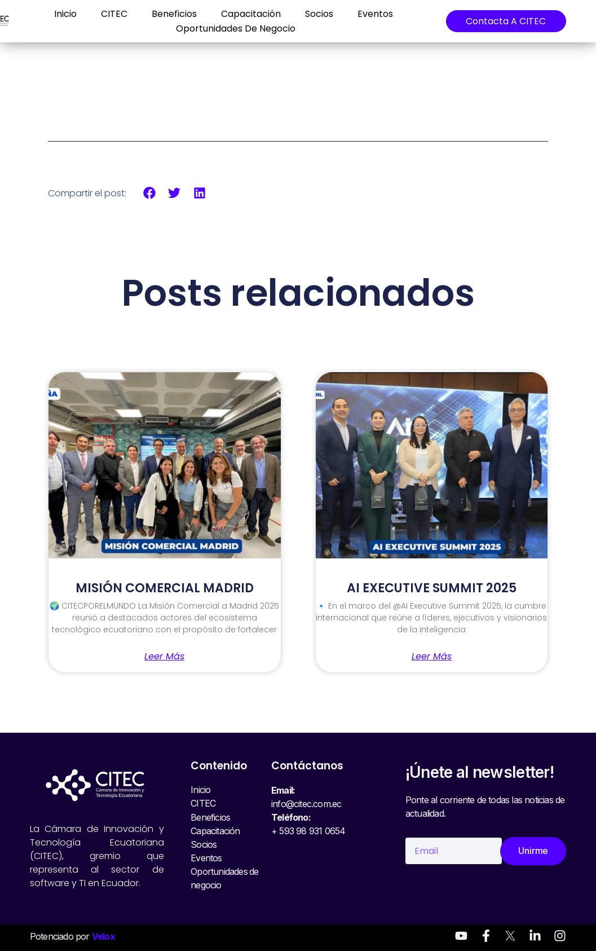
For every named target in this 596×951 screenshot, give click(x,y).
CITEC (113, 13)
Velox (103, 936)
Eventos (374, 13)
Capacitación (250, 13)
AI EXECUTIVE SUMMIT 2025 (431, 588)
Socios (318, 13)
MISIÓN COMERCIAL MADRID (165, 588)
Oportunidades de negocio (235, 28)
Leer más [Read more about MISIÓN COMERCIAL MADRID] (164, 656)
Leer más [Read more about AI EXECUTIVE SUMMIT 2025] (432, 656)
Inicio (65, 13)
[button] (149, 193)
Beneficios (173, 13)
